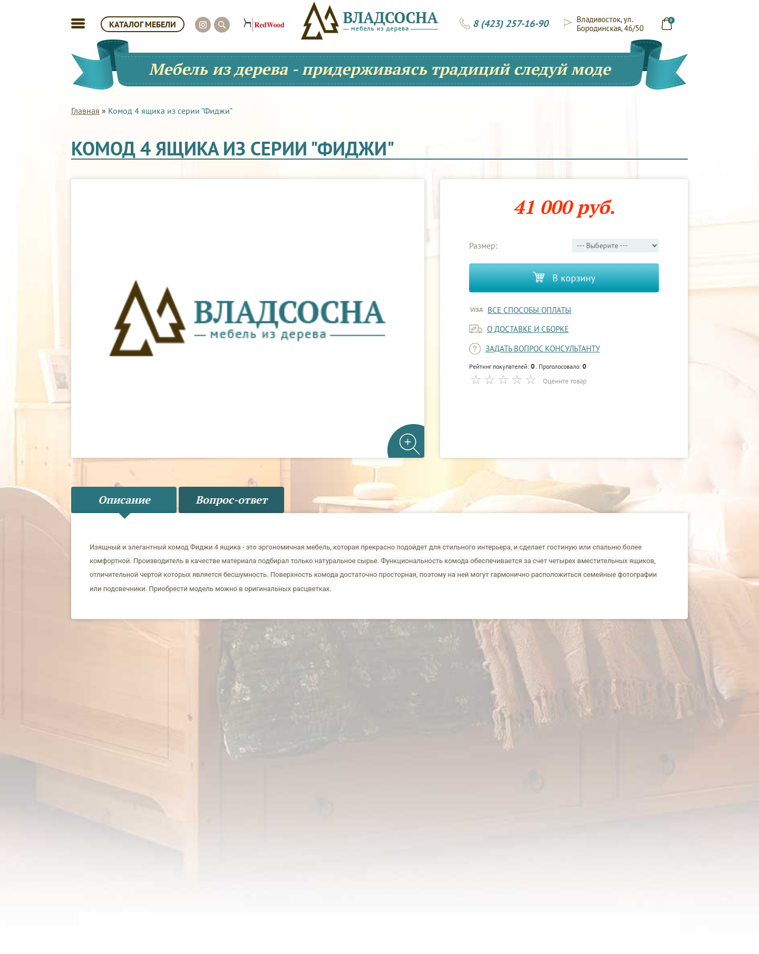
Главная (85, 110)
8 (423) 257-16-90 (510, 23)
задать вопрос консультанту (542, 348)
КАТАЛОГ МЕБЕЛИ (142, 24)
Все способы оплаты (529, 310)
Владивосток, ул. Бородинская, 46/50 (610, 24)
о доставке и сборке (528, 329)
